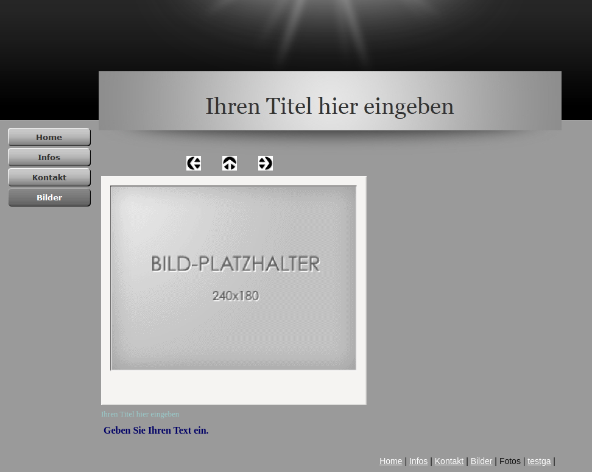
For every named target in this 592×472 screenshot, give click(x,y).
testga (539, 461)
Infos (418, 461)
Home (390, 461)
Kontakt (449, 461)
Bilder (482, 461)
